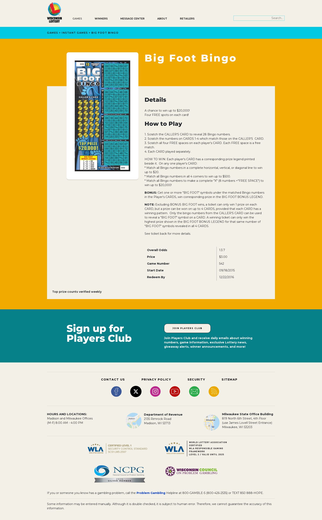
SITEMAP (229, 379)
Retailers (187, 18)
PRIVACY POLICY (156, 379)
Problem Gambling (151, 493)
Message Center (132, 18)
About (162, 18)
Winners (101, 18)
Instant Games (75, 32)
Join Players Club (187, 328)
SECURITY (196, 379)
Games (77, 18)
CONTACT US (113, 379)
